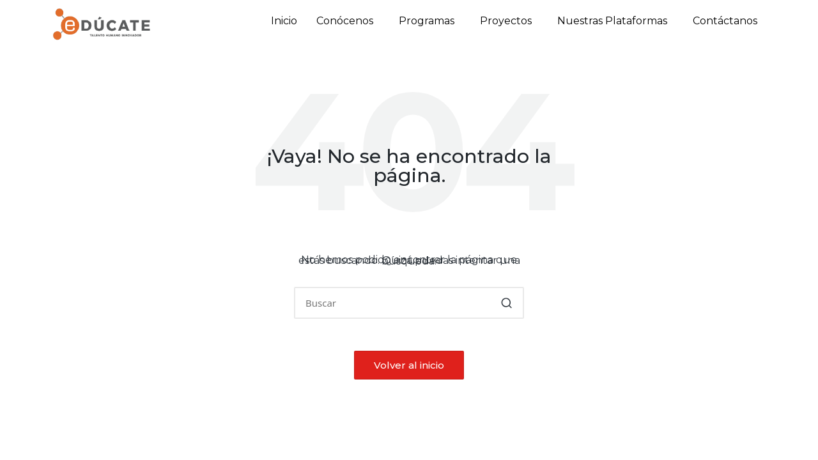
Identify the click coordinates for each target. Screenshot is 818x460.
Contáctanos (725, 21)
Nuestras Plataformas (612, 21)
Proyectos (506, 21)
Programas (426, 21)
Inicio (284, 21)
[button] (348, 21)
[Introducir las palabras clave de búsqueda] (409, 303)
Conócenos (344, 21)
